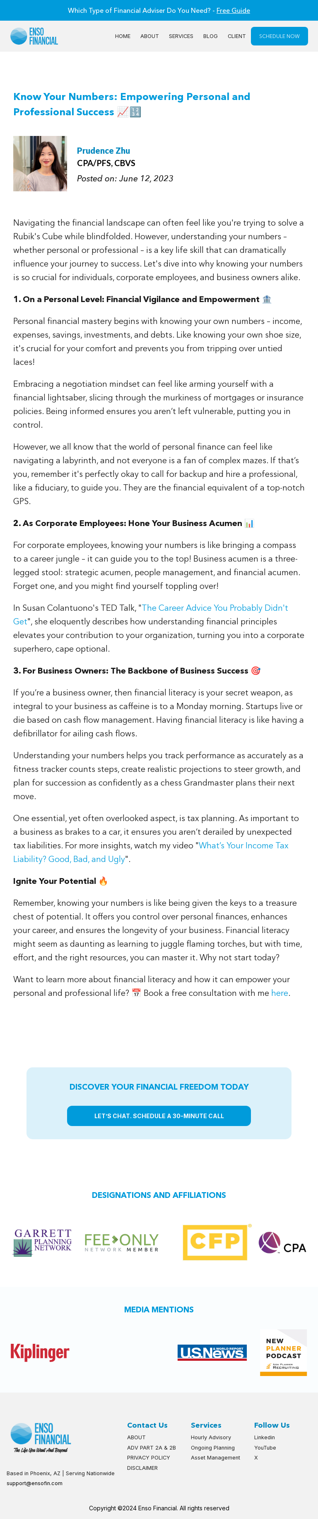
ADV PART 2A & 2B (151, 1448)
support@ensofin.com (35, 1483)
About (149, 36)
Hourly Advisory (211, 1437)
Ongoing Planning (213, 1448)
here (279, 993)
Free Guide (233, 10)
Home (122, 36)
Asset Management (215, 1458)
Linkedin (264, 1437)
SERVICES (181, 36)
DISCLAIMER (142, 1468)
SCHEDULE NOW (279, 36)
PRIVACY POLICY (148, 1458)
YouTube (265, 1448)
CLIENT (237, 36)
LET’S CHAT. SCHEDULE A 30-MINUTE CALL (159, 1115)
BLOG (210, 36)
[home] (34, 36)
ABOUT (136, 1437)
